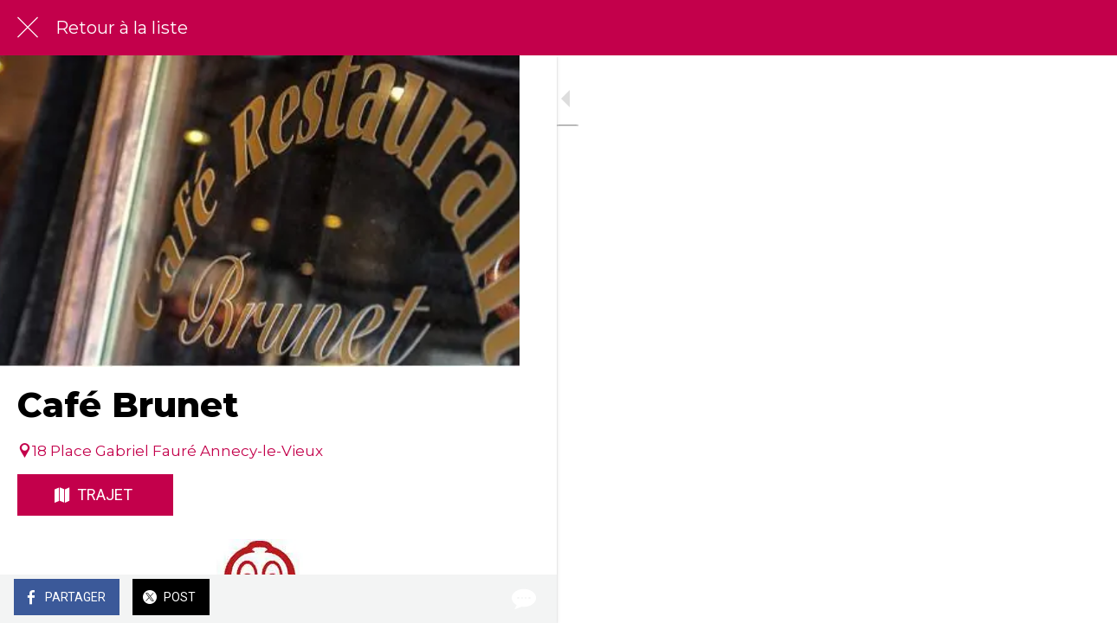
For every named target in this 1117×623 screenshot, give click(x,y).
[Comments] (485, 599)
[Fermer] (27, 27)
